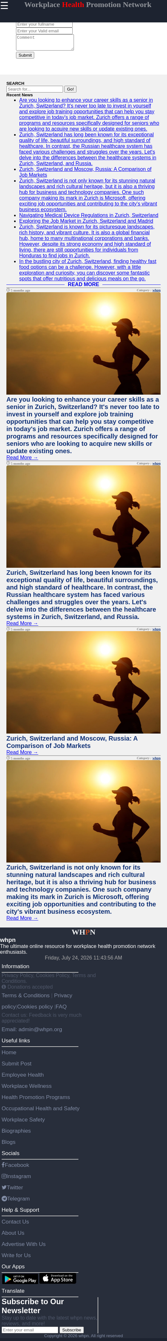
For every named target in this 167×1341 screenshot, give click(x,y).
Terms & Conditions (26, 998)
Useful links (16, 1043)
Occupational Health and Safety (41, 1111)
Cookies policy (35, 1009)
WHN (84, 935)
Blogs (8, 1145)
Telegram (16, 1201)
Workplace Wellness (27, 1089)
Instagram (16, 1179)
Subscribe (71, 1332)
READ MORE (83, 287)
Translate (13, 1293)
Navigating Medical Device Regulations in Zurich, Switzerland (88, 218)
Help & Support (20, 1212)
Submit (25, 58)
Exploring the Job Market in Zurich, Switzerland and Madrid (86, 224)
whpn (156, 293)
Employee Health (23, 1077)
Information (15, 969)
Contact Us (15, 1224)
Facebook (15, 1168)
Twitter (12, 1190)
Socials (11, 1156)
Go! (70, 92)
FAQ (61, 1009)
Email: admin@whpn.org (32, 1032)
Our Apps (13, 1269)
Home (9, 1055)
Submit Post (16, 1066)
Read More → (22, 460)
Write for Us (16, 1258)
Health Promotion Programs (36, 1100)
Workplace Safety (23, 1122)
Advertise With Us (24, 1247)
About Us (13, 1236)
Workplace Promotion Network (88, 4)
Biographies (16, 1133)
